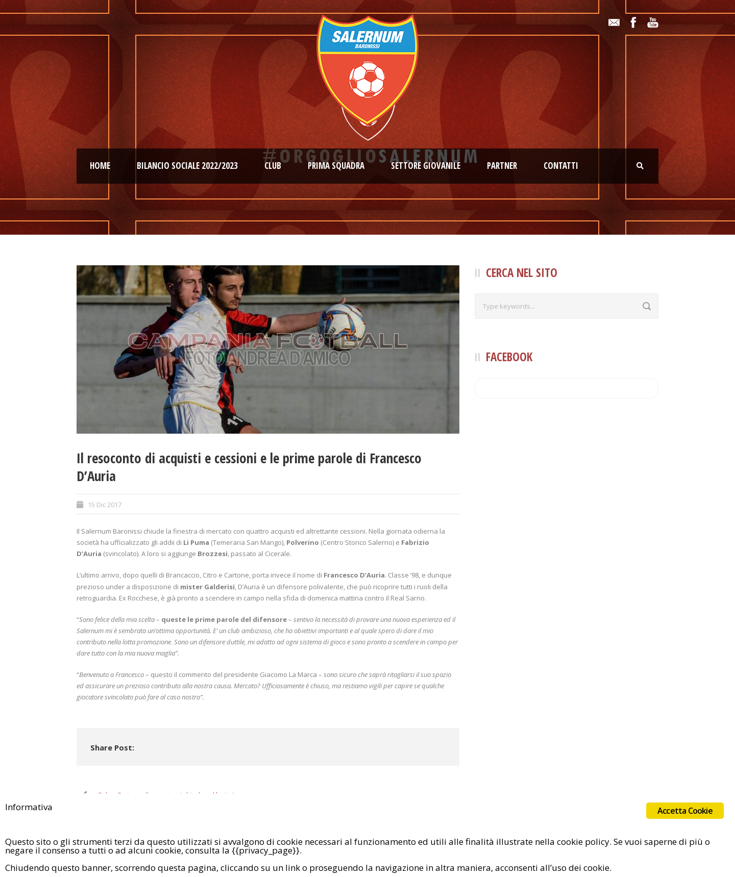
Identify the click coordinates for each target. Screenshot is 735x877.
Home (100, 165)
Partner (502, 165)
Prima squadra (336, 165)
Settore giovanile (425, 165)
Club (272, 165)
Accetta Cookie (685, 810)
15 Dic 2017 (104, 504)
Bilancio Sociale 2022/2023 (187, 165)
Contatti (561, 165)
